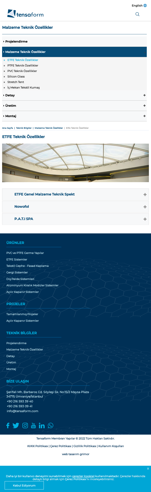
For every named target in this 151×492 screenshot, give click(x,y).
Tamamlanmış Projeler (22, 314)
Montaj (10, 116)
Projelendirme (16, 41)
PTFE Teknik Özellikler (22, 65)
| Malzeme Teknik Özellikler (47, 128)
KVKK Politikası (37, 446)
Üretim (10, 106)
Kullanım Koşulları (111, 446)
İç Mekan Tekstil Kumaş (23, 87)
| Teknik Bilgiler (22, 128)
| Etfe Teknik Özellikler (76, 128)
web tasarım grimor (75, 454)
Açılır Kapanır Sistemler (22, 292)
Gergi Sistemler (17, 272)
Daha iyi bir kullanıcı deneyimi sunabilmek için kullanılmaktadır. (63, 476)
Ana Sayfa (7, 128)
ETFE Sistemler (16, 259)
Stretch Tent (15, 82)
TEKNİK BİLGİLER (21, 333)
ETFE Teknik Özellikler (22, 60)
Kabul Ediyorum (24, 485)
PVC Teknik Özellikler (22, 71)
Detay (10, 95)
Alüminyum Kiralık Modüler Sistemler (32, 285)
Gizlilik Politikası (84, 446)
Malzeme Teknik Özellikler (25, 52)
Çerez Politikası (75, 479)
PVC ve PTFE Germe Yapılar (25, 253)
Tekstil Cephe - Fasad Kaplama (27, 265)
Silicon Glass (16, 76)
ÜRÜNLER (15, 243)
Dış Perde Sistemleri (20, 279)
